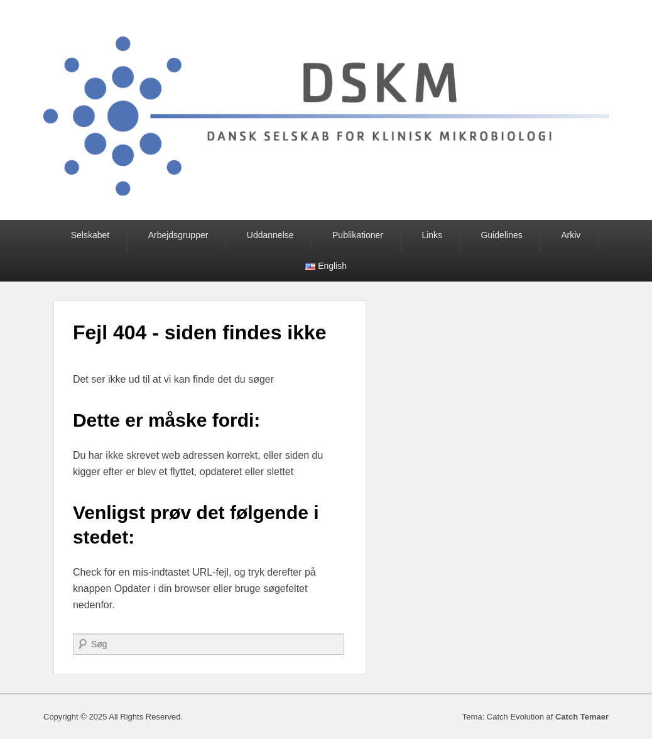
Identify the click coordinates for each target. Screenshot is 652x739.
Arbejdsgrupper (178, 235)
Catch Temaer (582, 716)
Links (431, 235)
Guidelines (502, 235)
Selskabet (90, 235)
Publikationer (357, 235)
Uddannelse (270, 235)
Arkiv (570, 235)
